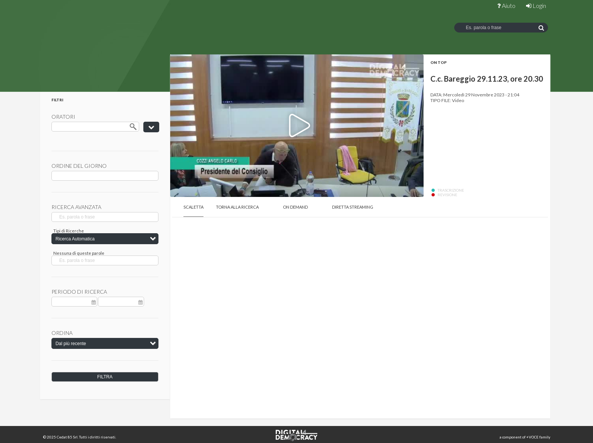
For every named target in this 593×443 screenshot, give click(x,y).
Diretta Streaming (352, 206)
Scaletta (193, 206)
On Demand (295, 206)
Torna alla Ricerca (237, 206)
